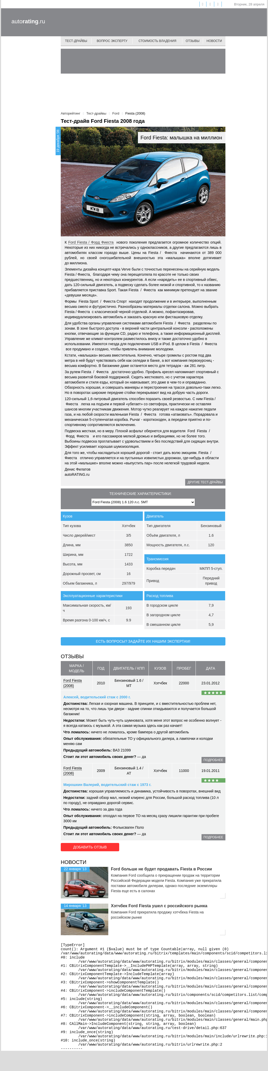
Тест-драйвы (76, 41)
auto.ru (28, 21)
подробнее (213, 760)
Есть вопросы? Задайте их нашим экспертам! (143, 641)
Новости (214, 41)
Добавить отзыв (90, 847)
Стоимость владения (157, 41)
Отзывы (192, 41)
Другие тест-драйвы (205, 482)
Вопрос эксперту (112, 41)
